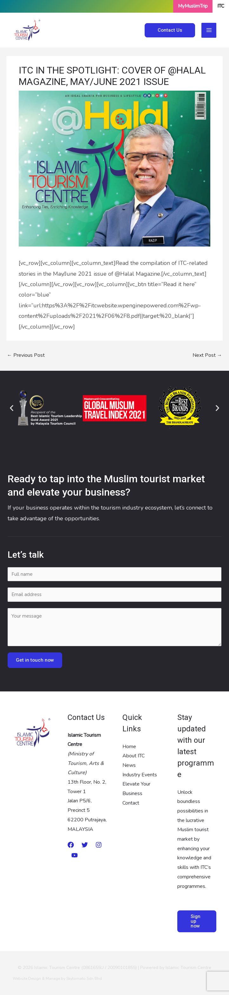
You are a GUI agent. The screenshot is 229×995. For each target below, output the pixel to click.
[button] (12, 408)
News (129, 765)
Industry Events (139, 774)
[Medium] (71, 845)
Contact (130, 802)
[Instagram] (98, 845)
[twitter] (85, 845)
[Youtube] (74, 855)
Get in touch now (35, 660)
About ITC (133, 755)
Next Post (207, 355)
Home (129, 746)
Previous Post (26, 355)
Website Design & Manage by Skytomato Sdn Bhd (57, 978)
